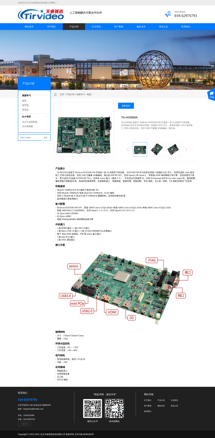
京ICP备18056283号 (84, 434)
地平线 (25, 105)
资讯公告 (163, 26)
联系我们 (185, 26)
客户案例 (118, 26)
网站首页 (29, 26)
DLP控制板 (27, 126)
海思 (89, 94)
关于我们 (51, 26)
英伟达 (25, 109)
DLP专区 (26, 116)
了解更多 (24, 424)
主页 (62, 94)
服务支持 (141, 26)
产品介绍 (73, 26)
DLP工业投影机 (29, 122)
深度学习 (80, 94)
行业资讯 (96, 26)
